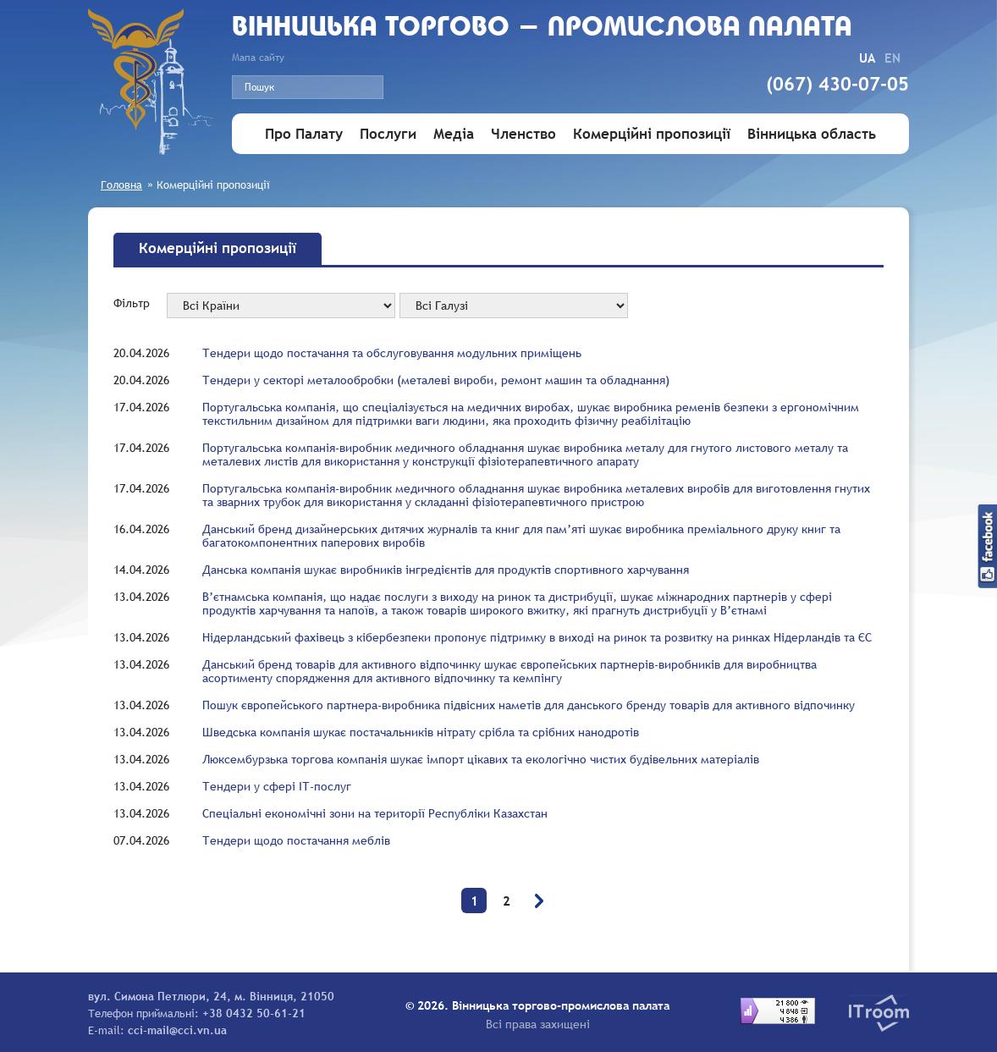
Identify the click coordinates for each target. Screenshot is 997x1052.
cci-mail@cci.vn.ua (177, 1030)
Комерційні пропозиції (651, 134)
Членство (523, 134)
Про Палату (304, 134)
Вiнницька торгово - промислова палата (542, 28)
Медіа (453, 134)
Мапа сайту (258, 57)
